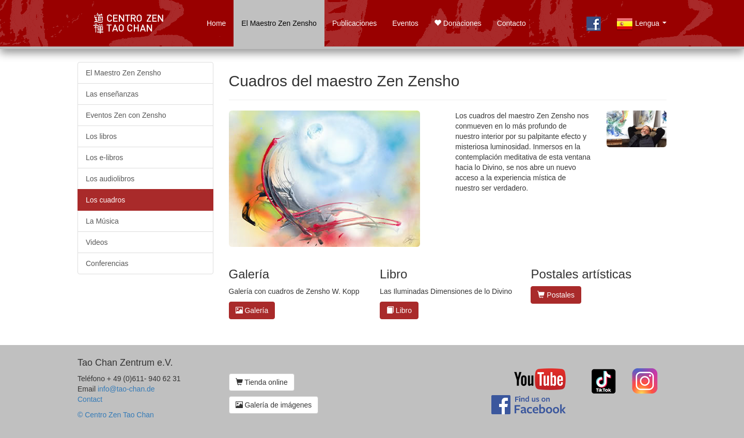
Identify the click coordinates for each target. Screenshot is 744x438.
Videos (97, 242)
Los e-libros (104, 157)
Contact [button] (90, 399)
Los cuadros (105, 200)
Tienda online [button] (262, 382)
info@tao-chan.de (126, 389)
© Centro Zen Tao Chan (116, 415)
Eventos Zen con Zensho (126, 115)
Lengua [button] (643, 29)
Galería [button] (252, 310)
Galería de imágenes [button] (274, 405)
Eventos (405, 23)
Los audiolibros (110, 179)
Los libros (101, 136)
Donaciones (458, 23)
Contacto (511, 23)
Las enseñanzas (112, 94)
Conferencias (107, 263)
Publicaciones (354, 23)
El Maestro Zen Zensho (279, 23)
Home (216, 23)
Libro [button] (399, 310)
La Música (102, 221)
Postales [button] (556, 295)
